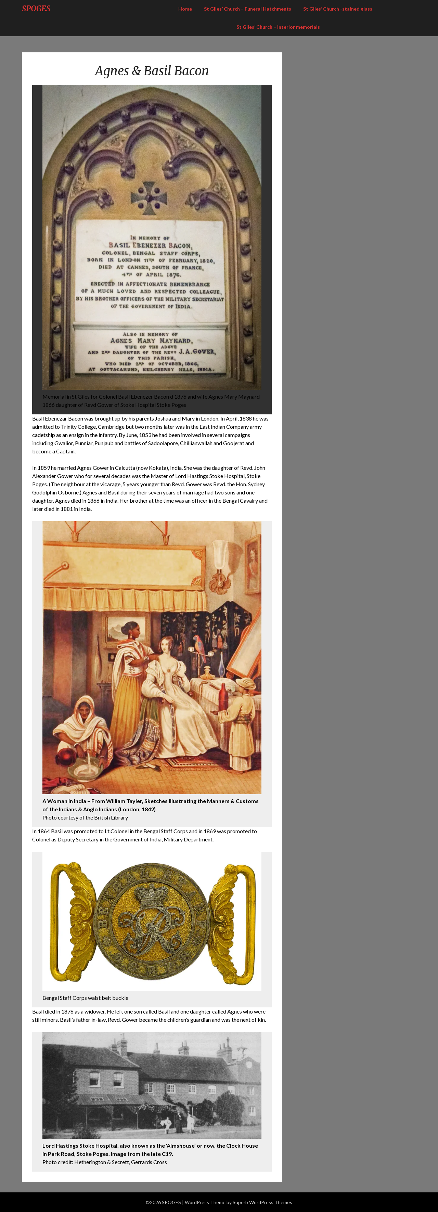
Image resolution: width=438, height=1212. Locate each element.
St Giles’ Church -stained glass (337, 9)
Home (185, 9)
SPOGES (36, 8)
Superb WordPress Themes (262, 1202)
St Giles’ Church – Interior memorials (278, 27)
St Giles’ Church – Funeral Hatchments (247, 9)
